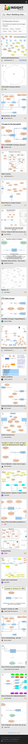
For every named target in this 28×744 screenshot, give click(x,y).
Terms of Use (13, 737)
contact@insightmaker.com (5, 737)
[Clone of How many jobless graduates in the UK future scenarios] (14, 512)
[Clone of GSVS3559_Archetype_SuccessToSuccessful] (14, 135)
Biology (5, 31)
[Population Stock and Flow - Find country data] (14, 251)
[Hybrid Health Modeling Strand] (14, 48)
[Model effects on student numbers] (14, 193)
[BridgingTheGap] (14, 541)
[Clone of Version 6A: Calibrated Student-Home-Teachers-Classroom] (14, 686)
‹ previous (10, 732)
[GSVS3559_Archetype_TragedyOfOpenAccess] (14, 309)
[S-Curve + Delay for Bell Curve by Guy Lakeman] (14, 222)
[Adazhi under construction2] (14, 570)
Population (17, 28)
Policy (20, 31)
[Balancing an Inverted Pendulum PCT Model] (14, 338)
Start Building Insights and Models (14, 14)
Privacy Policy (18, 737)
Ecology (12, 28)
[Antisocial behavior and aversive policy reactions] (14, 396)
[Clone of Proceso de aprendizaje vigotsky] (14, 657)
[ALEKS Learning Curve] (14, 425)
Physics (15, 31)
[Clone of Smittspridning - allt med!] (14, 628)
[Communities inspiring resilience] (14, 77)
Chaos (9, 31)
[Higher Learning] (14, 164)
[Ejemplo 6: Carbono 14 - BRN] (14, 599)
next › (19, 732)
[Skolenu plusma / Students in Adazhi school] (14, 483)
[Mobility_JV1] (14, 280)
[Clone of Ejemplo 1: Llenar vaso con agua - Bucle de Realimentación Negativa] (14, 454)
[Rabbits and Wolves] (14, 367)
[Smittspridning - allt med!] (14, 106)
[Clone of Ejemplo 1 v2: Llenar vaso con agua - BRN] (14, 715)
